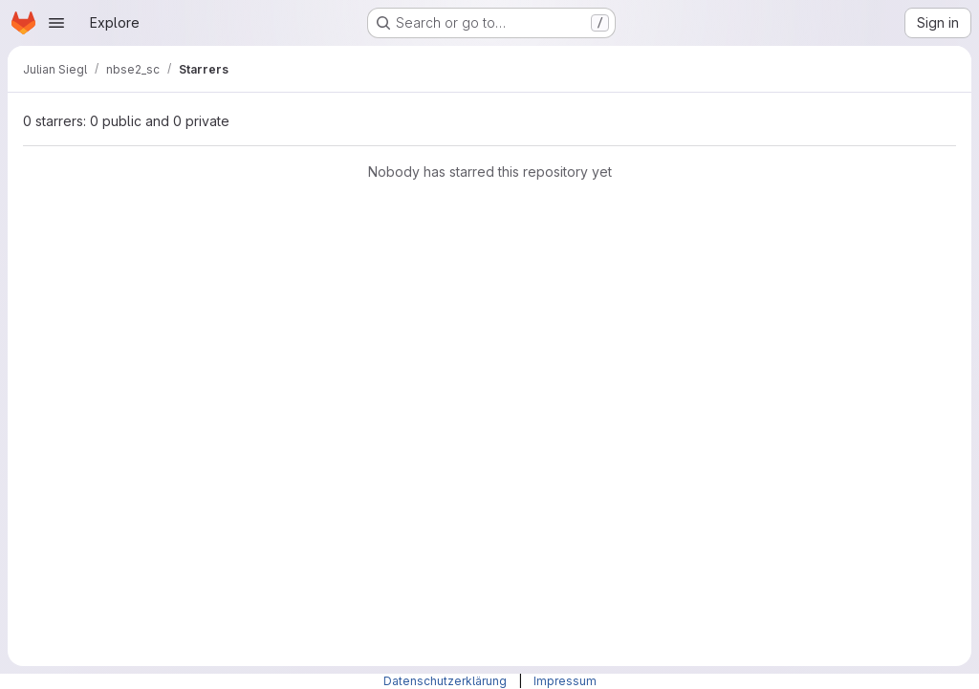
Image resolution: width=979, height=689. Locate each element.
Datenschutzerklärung (446, 681)
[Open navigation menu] (56, 23)
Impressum (565, 681)
